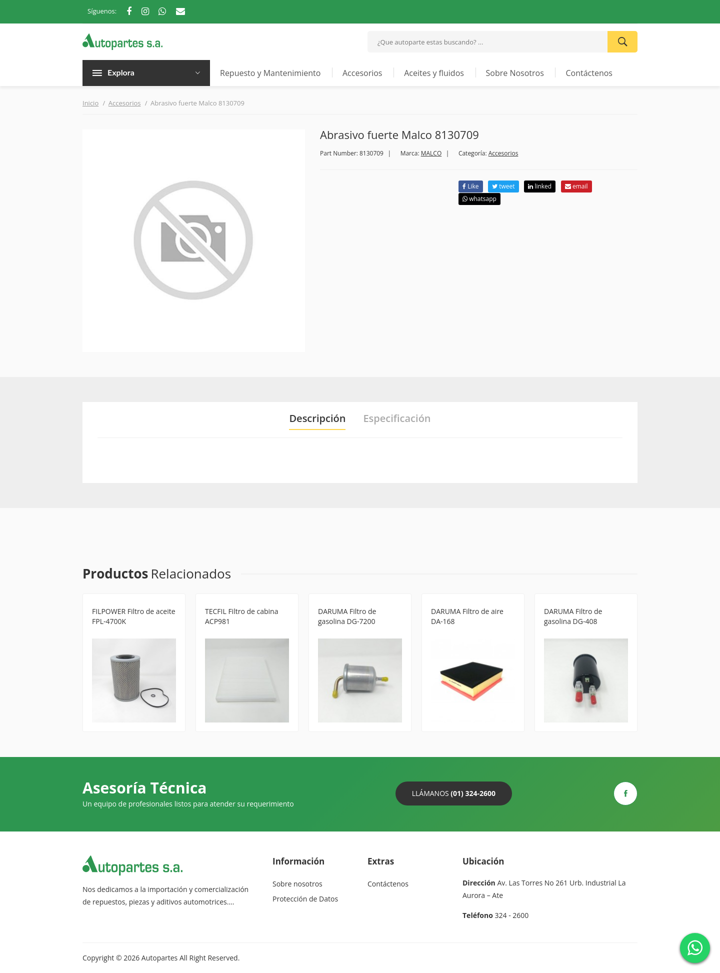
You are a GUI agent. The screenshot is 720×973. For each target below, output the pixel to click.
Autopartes (160, 957)
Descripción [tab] (317, 418)
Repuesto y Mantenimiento (270, 73)
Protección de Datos (305, 899)
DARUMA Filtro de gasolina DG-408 (573, 616)
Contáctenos (589, 73)
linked (540, 186)
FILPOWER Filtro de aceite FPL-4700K (134, 616)
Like (470, 186)
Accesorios (362, 73)
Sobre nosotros (297, 883)
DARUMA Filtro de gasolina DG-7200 (347, 616)
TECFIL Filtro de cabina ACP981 (241, 616)
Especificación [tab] (396, 418)
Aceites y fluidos (434, 73)
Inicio (90, 103)
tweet (503, 186)
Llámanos (454, 793)
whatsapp (479, 198)
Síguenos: (102, 11)
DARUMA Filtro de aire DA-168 (467, 616)
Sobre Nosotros (515, 73)
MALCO (431, 153)
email (576, 186)
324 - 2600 (512, 915)
